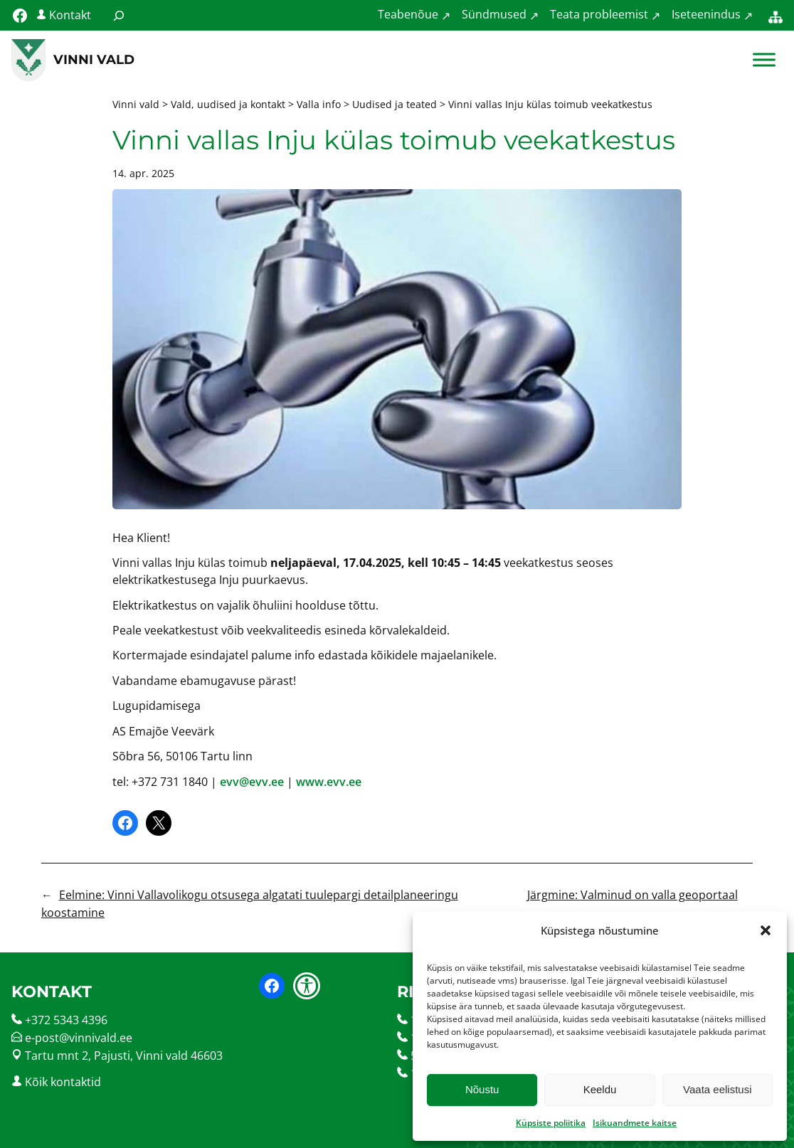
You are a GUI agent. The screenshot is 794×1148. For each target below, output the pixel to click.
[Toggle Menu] (764, 60)
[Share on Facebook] (125, 823)
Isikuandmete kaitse (635, 1123)
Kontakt (70, 15)
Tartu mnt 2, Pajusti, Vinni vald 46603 (124, 1055)
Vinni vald (93, 59)
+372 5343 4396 (66, 1020)
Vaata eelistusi (717, 1089)
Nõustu (482, 1089)
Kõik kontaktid (63, 1082)
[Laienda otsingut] (119, 15)
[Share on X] (158, 823)
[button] (765, 930)
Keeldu (600, 1089)
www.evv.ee (328, 782)
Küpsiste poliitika (551, 1123)
